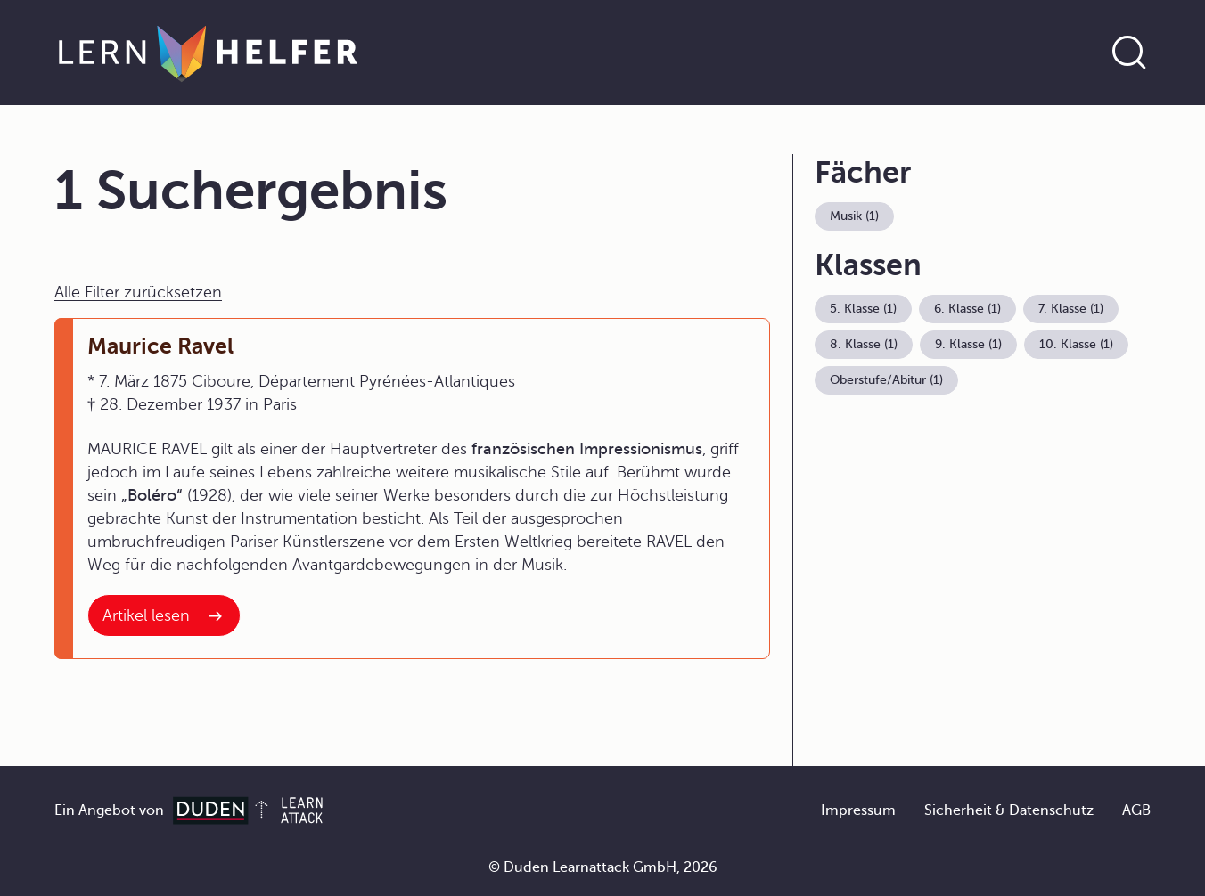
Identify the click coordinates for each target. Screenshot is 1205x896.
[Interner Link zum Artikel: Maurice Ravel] (164, 615)
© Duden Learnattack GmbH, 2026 (602, 867)
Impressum (858, 810)
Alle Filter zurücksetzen (138, 292)
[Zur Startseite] (208, 52)
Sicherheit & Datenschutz (1009, 810)
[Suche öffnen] (1129, 52)
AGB (1136, 810)
